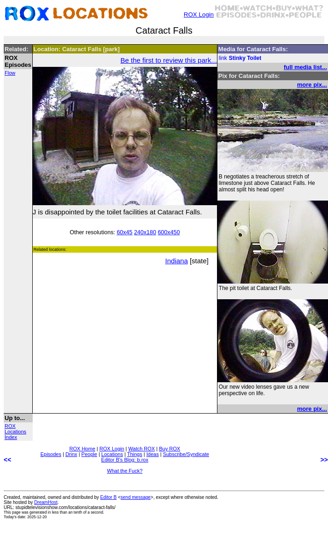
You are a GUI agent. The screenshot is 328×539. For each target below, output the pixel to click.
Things (134, 454)
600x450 (169, 232)
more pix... (312, 84)
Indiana (176, 261)
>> (324, 459)
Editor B (108, 497)
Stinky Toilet (245, 58)
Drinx (71, 454)
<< (7, 459)
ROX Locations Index (15, 431)
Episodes (51, 454)
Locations (112, 454)
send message (136, 497)
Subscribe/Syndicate (186, 454)
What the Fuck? (124, 471)
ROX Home (82, 448)
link (223, 58)
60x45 (124, 232)
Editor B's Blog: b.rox (124, 459)
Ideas (152, 454)
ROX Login (199, 14)
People (89, 454)
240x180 (145, 232)
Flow (10, 73)
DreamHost (46, 502)
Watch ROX (142, 448)
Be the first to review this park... (169, 60)
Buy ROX (169, 448)
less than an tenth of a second (77, 512)
